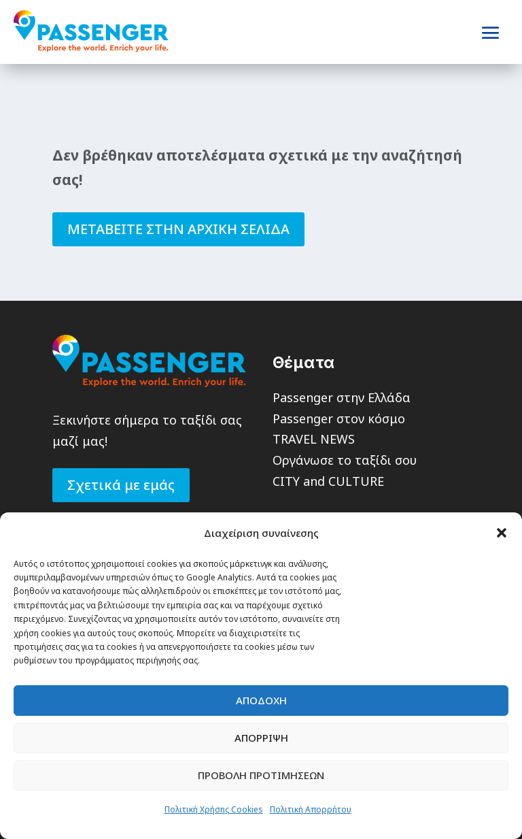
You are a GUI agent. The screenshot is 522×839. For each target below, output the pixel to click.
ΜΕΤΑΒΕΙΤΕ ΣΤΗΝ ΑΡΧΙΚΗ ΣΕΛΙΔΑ (178, 229)
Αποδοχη (261, 700)
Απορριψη (261, 737)
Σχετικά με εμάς (121, 485)
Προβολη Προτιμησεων (261, 775)
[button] (501, 533)
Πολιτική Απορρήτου (310, 809)
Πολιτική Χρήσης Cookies (213, 809)
